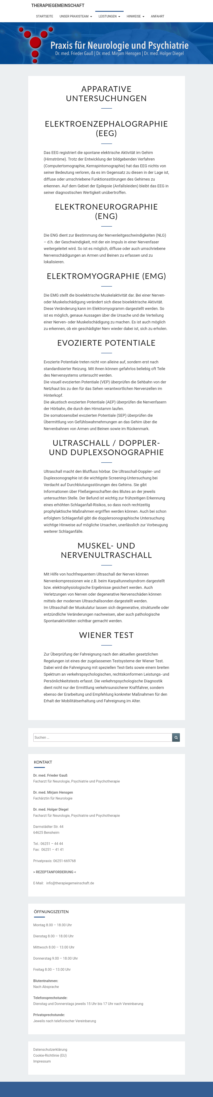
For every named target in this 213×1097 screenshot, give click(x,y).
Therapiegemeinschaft (58, 5)
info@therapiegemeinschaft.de (70, 883)
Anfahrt (157, 16)
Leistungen (108, 16)
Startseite (44, 16)
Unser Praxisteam (74, 16)
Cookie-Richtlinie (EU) (50, 1055)
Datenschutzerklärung (50, 1049)
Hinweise (134, 16)
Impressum (42, 1061)
